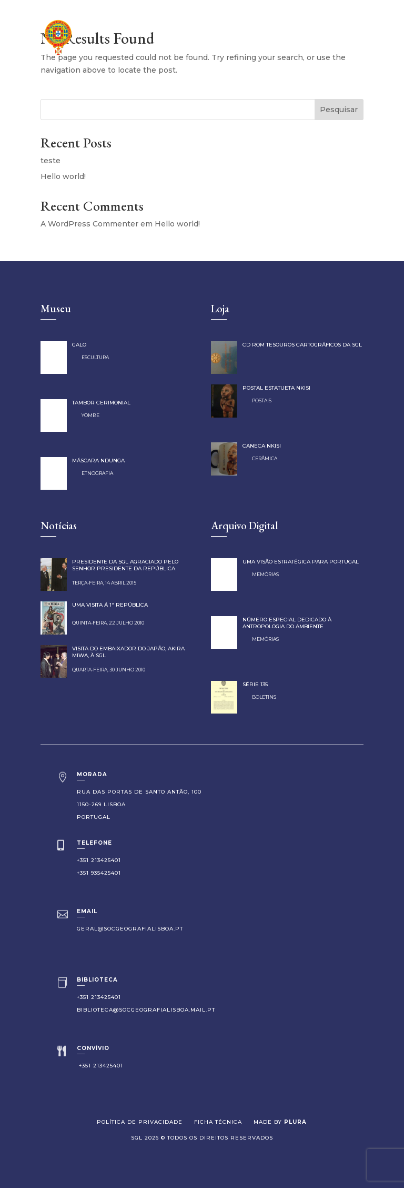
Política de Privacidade (140, 1121)
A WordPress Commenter (89, 224)
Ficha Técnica (218, 1121)
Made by (280, 1121)
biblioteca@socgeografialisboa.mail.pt (146, 1009)
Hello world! (63, 176)
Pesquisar (339, 109)
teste (50, 160)
